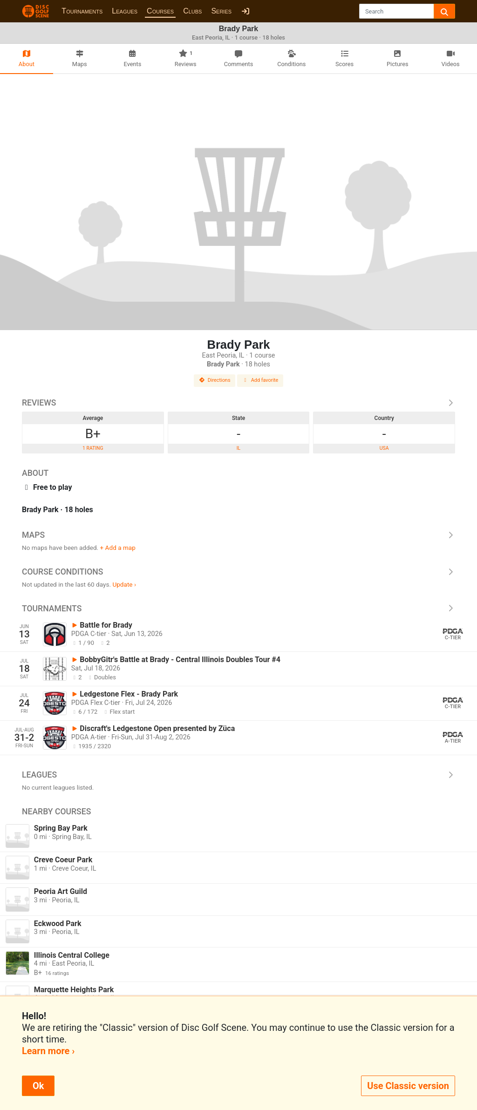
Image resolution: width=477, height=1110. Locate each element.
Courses (160, 11)
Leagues (124, 11)
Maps (238, 535)
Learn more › (48, 1050)
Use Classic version (408, 1085)
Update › (124, 584)
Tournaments (81, 11)
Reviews (238, 402)
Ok (38, 1085)
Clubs (192, 11)
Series (221, 11)
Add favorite (260, 380)
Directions (215, 380)
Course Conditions (238, 571)
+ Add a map (118, 547)
